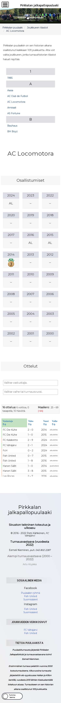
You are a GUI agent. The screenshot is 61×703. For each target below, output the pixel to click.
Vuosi (46, 423)
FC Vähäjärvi (30, 629)
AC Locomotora (15, 30)
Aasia (10, 90)
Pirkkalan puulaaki (12, 27)
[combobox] (30, 383)
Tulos (30, 423)
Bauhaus (12, 125)
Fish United (30, 596)
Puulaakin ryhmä (30, 592)
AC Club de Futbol (17, 96)
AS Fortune (13, 113)
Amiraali (11, 107)
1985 (10, 77)
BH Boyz (12, 131)
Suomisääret (30, 599)
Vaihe (54, 423)
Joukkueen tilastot (37, 27)
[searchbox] (30, 383)
